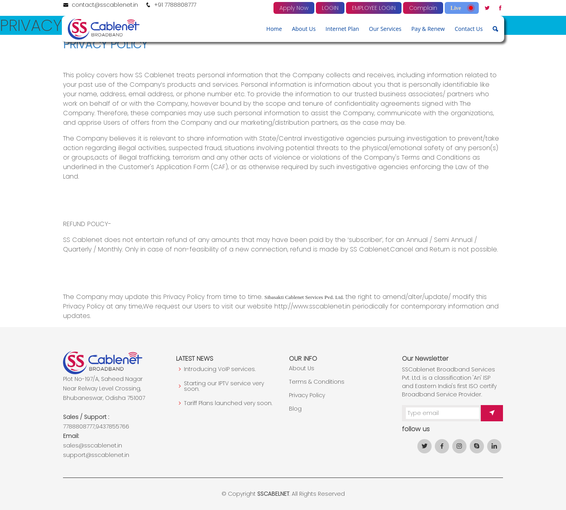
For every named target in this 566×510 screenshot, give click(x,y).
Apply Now (293, 8)
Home (274, 28)
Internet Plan (342, 28)
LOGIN (330, 8)
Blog (295, 408)
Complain (423, 8)
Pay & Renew (428, 28)
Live (462, 8)
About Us (304, 28)
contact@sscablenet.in (105, 5)
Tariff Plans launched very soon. (228, 403)
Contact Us (469, 28)
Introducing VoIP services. (220, 369)
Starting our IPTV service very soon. (224, 386)
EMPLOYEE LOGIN (374, 8)
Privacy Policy (307, 395)
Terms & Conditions (316, 381)
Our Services (385, 28)
